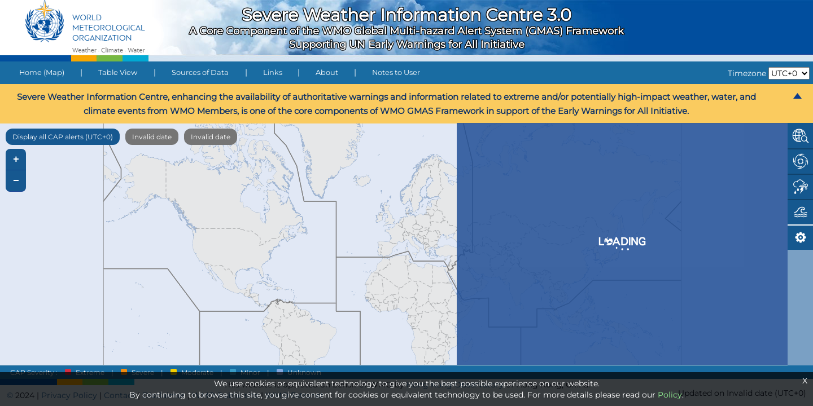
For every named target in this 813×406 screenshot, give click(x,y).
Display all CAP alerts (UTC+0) (62, 137)
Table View (117, 72)
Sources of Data (200, 72)
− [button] (16, 181)
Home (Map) (41, 72)
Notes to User (396, 72)
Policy (670, 395)
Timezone (747, 73)
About (327, 72)
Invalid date (152, 137)
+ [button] (16, 159)
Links (272, 72)
